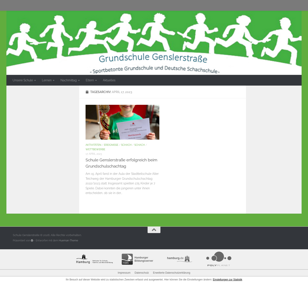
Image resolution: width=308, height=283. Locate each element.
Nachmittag (69, 80)
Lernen (47, 80)
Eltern (90, 80)
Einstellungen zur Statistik (227, 279)
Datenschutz (142, 272)
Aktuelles (109, 80)
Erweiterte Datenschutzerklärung (171, 272)
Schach (126, 144)
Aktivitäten (93, 144)
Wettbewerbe (95, 149)
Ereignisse (111, 144)
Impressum (124, 272)
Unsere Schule (23, 80)
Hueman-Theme (68, 240)
